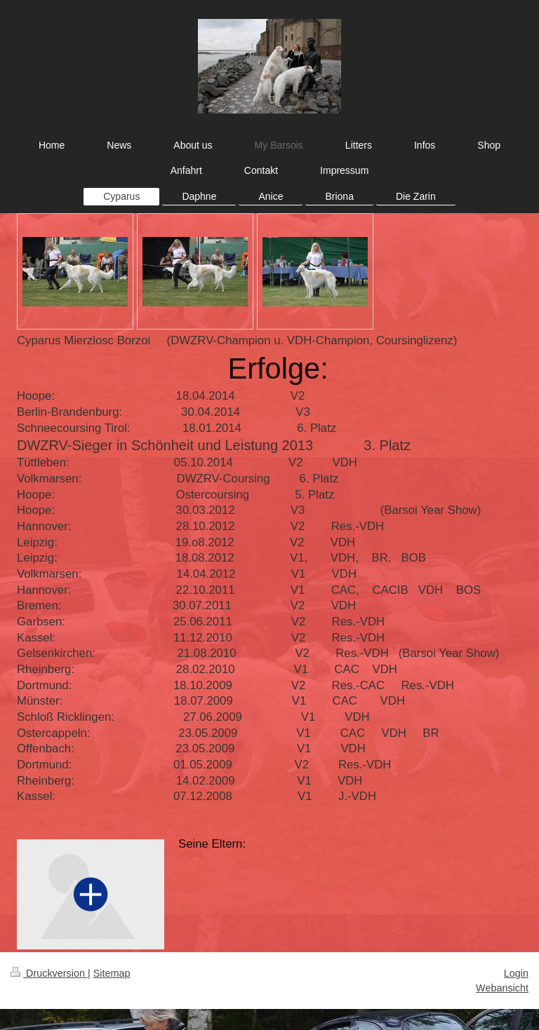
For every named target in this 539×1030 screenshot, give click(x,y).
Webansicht (502, 988)
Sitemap (112, 973)
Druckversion (49, 973)
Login (516, 973)
